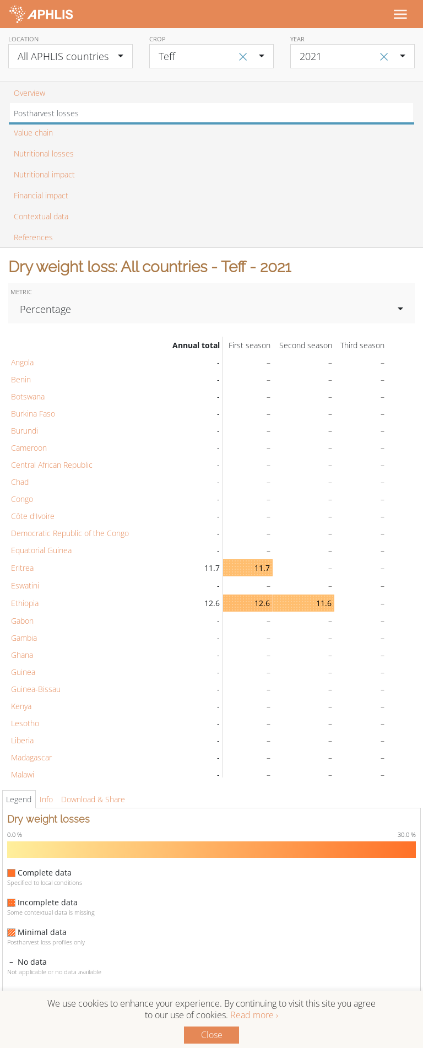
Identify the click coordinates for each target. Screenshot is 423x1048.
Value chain (33, 132)
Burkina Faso (33, 413)
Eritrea (22, 568)
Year (297, 39)
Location (23, 39)
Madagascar (31, 757)
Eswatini (25, 585)
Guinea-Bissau (36, 689)
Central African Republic (52, 465)
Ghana (22, 655)
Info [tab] (46, 799)
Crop (157, 39)
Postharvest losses (46, 113)
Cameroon (29, 447)
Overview (29, 93)
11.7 (262, 568)
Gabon (22, 620)
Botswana (28, 396)
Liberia (22, 740)
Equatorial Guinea (41, 550)
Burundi (24, 430)
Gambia (24, 638)
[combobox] (70, 56)
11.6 (324, 603)
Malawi (22, 774)
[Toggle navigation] (400, 14)
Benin (21, 379)
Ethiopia (25, 603)
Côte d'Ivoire (33, 516)
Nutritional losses (44, 153)
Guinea (23, 672)
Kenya (21, 706)
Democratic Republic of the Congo (70, 533)
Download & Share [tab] (93, 799)
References (33, 237)
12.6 (262, 603)
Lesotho (25, 723)
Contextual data (41, 216)
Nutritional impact (44, 174)
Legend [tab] (18, 799)
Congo (22, 499)
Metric (21, 292)
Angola (22, 362)
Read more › (254, 1015)
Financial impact (41, 195)
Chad (20, 482)
